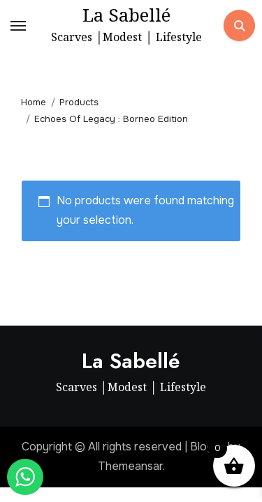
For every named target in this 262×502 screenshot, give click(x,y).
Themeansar (130, 466)
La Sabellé (126, 14)
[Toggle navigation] (18, 25)
